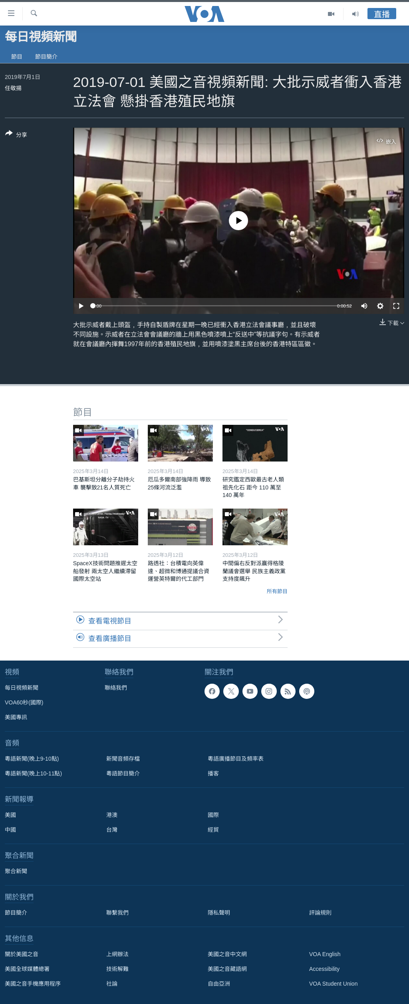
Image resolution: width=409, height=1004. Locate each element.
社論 (111, 983)
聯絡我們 (116, 687)
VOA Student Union (333, 983)
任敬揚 (13, 88)
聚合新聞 (16, 871)
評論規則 (320, 912)
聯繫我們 (117, 912)
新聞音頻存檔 (123, 758)
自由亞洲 (219, 983)
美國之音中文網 (227, 954)
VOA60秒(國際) (24, 702)
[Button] (16, 136)
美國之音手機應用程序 (33, 983)
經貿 (213, 829)
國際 (213, 815)
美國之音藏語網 (227, 969)
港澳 (111, 815)
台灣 (111, 829)
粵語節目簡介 (123, 773)
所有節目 (277, 591)
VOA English (325, 954)
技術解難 (117, 969)
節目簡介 (46, 56)
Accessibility (324, 969)
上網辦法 (117, 954)
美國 (10, 815)
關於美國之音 (21, 954)
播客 (213, 773)
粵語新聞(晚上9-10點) (32, 758)
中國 (10, 829)
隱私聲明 (219, 912)
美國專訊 (16, 717)
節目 (16, 56)
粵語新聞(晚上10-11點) (33, 773)
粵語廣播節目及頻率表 (236, 758)
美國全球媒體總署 (27, 969)
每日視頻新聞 (21, 687)
